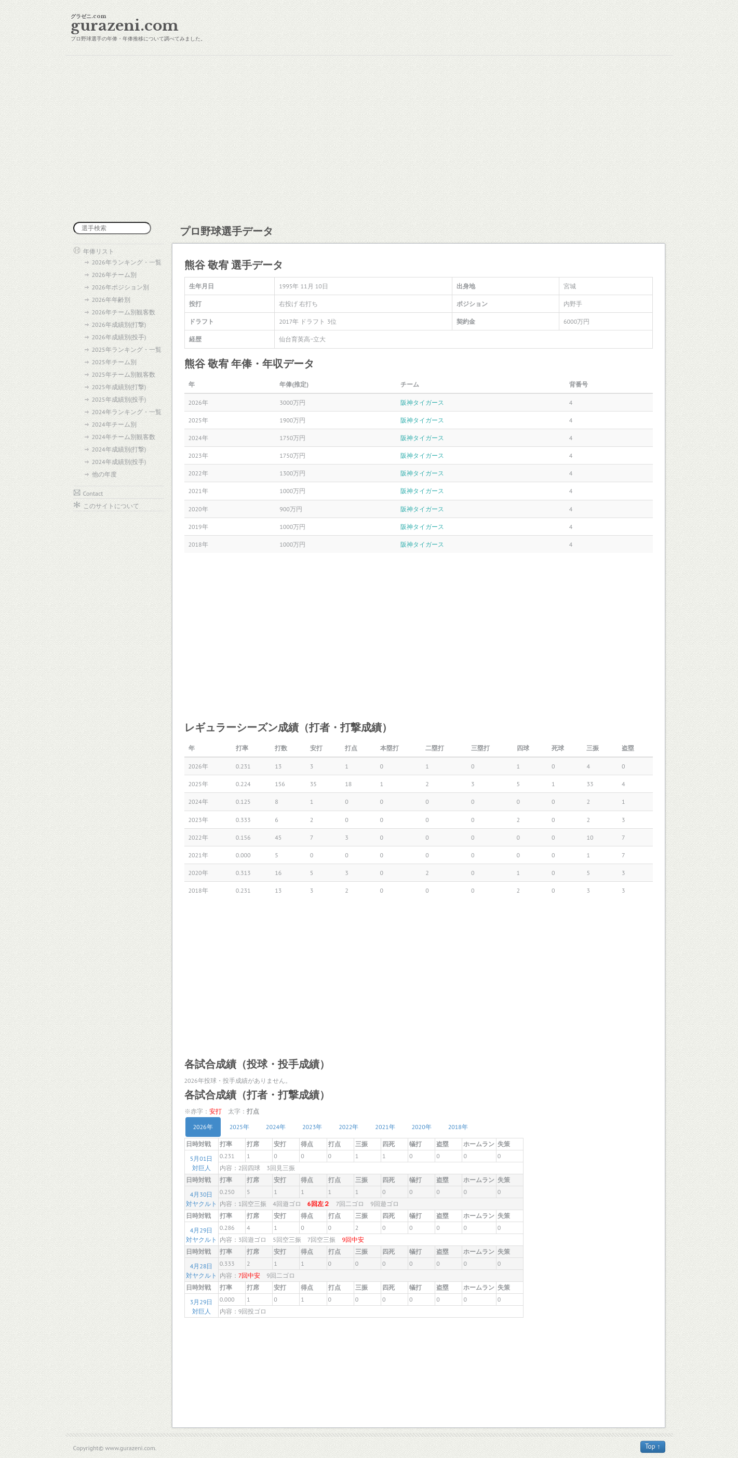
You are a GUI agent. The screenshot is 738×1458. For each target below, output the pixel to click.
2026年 (203, 1127)
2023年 (312, 1127)
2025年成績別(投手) (119, 399)
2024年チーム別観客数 (123, 437)
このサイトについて (111, 506)
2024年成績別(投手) (119, 462)
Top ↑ (653, 1446)
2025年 (239, 1127)
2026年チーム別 (114, 275)
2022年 (348, 1127)
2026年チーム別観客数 (123, 312)
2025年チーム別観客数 (123, 374)
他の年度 (104, 474)
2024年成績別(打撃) (119, 449)
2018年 (458, 1127)
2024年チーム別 (114, 424)
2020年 (422, 1127)
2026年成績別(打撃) (119, 324)
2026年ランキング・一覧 (127, 262)
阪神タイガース (422, 402)
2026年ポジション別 (120, 287)
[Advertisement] (369, 138)
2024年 (276, 1127)
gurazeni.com (125, 26)
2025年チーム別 (114, 362)
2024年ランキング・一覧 (127, 412)
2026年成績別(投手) (119, 337)
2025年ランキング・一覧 (127, 349)
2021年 (385, 1127)
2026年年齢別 (111, 299)
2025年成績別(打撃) (119, 387)
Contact (93, 493)
